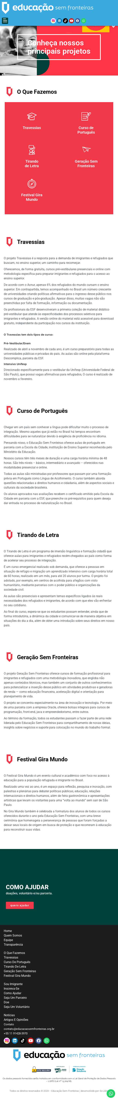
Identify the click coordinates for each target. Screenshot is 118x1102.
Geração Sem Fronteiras (86, 170)
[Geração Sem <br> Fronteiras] (86, 157)
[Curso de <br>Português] (86, 123)
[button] (5, 21)
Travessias (32, 135)
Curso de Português (86, 137)
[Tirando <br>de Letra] (32, 157)
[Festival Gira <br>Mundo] (32, 190)
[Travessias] (32, 123)
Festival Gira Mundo (31, 204)
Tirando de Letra (32, 170)
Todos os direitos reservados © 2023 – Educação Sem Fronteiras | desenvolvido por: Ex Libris (59, 1098)
